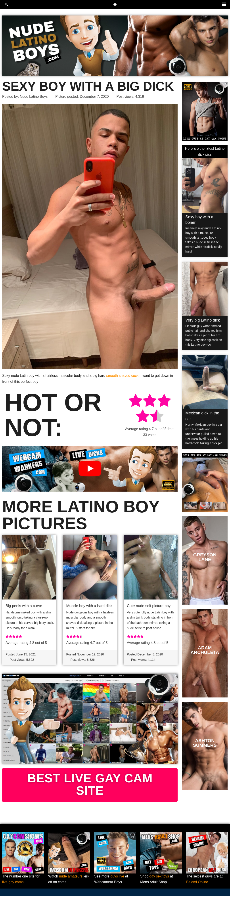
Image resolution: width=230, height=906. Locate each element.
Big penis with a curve (24, 605)
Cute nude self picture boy (149, 605)
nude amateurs (71, 886)
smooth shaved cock (122, 375)
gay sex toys (159, 886)
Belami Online (197, 892)
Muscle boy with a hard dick (89, 605)
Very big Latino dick (202, 320)
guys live (117, 886)
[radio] (135, 401)
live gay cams (13, 892)
